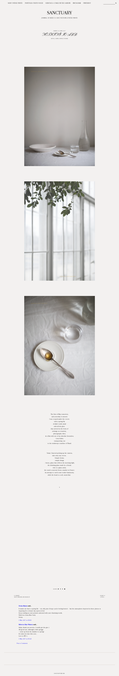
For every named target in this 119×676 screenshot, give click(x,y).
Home (57, 38)
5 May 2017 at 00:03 (25, 620)
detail (53, 38)
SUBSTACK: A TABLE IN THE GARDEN (58, 3)
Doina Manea (23, 606)
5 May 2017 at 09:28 (25, 639)
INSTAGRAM (77, 3)
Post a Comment (22, 643)
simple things (63, 38)
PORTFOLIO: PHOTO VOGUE (34, 3)
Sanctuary (59, 12)
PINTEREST (87, 3)
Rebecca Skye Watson (26, 624)
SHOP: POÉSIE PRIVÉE (15, 3)
